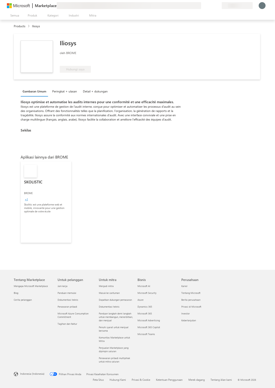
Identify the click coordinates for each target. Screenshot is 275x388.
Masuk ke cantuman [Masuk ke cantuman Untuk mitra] (109, 292)
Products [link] (19, 26)
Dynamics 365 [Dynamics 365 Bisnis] (145, 306)
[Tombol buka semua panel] (14, 15)
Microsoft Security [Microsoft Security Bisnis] (147, 292)
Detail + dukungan (95, 91)
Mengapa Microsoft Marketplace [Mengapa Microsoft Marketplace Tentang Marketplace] (31, 286)
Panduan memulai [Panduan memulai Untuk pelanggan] (67, 292)
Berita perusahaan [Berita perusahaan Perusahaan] (190, 299)
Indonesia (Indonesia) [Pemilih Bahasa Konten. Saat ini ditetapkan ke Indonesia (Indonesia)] (32, 373)
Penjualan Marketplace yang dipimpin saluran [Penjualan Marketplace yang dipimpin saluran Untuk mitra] (113, 349)
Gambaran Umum (34, 91)
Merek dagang (196, 379)
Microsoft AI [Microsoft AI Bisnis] (144, 286)
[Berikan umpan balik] (203, 5)
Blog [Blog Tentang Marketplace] (16, 292)
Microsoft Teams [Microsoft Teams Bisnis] (146, 334)
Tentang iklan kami (221, 379)
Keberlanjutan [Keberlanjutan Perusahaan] (188, 320)
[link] (46, 202)
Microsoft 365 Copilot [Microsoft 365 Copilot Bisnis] (149, 327)
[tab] (35, 91)
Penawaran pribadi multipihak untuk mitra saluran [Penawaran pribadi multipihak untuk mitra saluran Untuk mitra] (114, 359)
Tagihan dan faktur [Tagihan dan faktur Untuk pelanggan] (67, 323)
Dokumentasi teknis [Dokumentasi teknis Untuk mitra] (109, 306)
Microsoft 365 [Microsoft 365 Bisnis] (145, 313)
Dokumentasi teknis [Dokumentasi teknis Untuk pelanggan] (68, 299)
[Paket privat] (218, 5)
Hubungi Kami (118, 379)
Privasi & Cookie (141, 379)
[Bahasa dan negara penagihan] (237, 5)
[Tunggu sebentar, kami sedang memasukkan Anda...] (262, 5)
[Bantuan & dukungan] (208, 5)
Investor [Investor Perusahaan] (185, 313)
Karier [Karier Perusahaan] (184, 286)
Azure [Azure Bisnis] (141, 299)
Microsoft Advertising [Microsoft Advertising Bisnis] (149, 320)
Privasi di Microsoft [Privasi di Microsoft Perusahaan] (191, 306)
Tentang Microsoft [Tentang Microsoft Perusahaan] (190, 292)
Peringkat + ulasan (64, 91)
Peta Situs (98, 379)
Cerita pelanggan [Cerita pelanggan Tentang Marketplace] (23, 299)
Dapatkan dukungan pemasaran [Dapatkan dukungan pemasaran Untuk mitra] (115, 299)
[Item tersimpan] (213, 5)
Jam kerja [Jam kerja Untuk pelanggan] (62, 286)
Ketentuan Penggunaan (169, 379)
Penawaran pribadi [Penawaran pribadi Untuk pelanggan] (67, 306)
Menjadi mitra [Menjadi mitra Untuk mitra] (106, 286)
